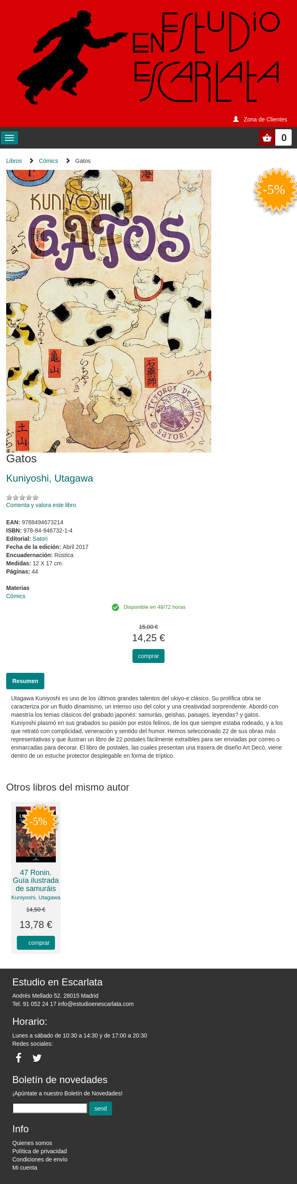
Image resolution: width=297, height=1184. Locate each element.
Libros (14, 161)
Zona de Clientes (265, 119)
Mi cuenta (24, 1167)
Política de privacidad (39, 1151)
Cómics (48, 161)
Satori (40, 538)
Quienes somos (32, 1143)
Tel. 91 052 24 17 (34, 1004)
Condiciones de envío (40, 1159)
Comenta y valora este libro (41, 505)
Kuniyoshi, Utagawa (35, 897)
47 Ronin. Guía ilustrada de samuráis (36, 881)
